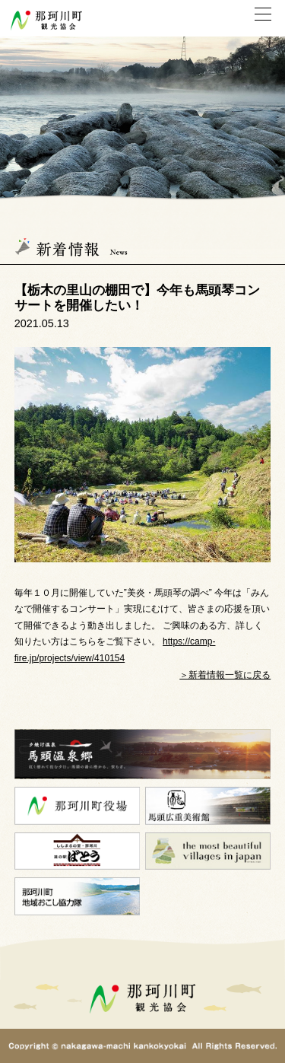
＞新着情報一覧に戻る (225, 675)
